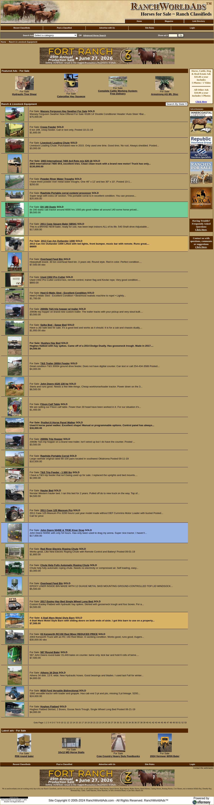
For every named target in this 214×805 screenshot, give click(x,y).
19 (88, 722)
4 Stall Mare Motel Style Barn (58, 617)
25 (106, 722)
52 (182, 722)
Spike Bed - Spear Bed (53, 324)
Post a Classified (64, 28)
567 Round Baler (50, 652)
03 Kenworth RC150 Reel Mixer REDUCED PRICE (69, 634)
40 (147, 722)
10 (62, 722)
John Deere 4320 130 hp (54, 383)
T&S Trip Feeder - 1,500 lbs (56, 472)
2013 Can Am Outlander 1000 (58, 241)
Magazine (169, 21)
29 (115, 722)
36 (136, 722)
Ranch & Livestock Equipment (23, 42)
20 (91, 722)
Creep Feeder (48, 127)
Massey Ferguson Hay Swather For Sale (63, 111)
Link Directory (198, 21)
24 (103, 722)
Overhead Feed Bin (52, 259)
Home (139, 21)
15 (77, 722)
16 (80, 722)
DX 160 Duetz (48, 206)
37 (138, 722)
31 (121, 722)
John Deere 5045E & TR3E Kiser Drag (62, 530)
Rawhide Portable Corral (55, 455)
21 (94, 722)
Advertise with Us (107, 28)
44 (159, 722)
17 (83, 722)
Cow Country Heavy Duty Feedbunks (118, 756)
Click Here (201, 101)
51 (179, 722)
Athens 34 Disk (49, 672)
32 (124, 722)
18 (85, 722)
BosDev (7, 802)
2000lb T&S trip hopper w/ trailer (59, 309)
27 (112, 722)
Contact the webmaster (203, 768)
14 (74, 722)
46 (165, 722)
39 (144, 722)
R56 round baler (24, 756)
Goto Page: (39, 722)
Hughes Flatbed (49, 706)
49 (174, 722)
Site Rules (149, 28)
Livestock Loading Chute (55, 142)
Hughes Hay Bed (51, 343)
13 (71, 722)
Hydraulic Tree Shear (24, 94)
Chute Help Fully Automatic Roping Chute (64, 565)
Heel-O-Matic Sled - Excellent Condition (63, 292)
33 (127, 722)
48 (171, 722)
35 (133, 722)
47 (168, 722)
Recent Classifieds (22, 28)
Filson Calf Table (50, 404)
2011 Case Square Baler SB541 (58, 224)
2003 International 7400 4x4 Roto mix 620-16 (67, 161)
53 (185, 722)
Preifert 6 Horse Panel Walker (58, 422)
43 (156, 722)
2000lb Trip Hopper (51, 439)
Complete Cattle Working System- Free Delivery (118, 92)
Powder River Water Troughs (57, 178)
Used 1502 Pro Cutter (52, 277)
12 (68, 722)
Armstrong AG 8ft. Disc (164, 94)
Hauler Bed (46, 490)
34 (130, 722)
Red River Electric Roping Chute (59, 548)
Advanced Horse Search (94, 35)
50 (177, 722)
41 (150, 722)
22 (97, 722)
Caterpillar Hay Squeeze (71, 96)
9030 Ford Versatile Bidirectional (59, 690)
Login (192, 28)
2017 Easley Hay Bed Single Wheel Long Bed (67, 601)
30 (118, 722)
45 (162, 722)
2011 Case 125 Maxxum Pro (56, 510)
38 (141, 722)
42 (153, 722)
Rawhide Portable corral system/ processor (65, 193)
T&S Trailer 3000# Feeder (55, 363)
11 (65, 722)
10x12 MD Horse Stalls (71, 752)
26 (109, 722)
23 (100, 722)
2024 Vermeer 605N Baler (165, 756)
